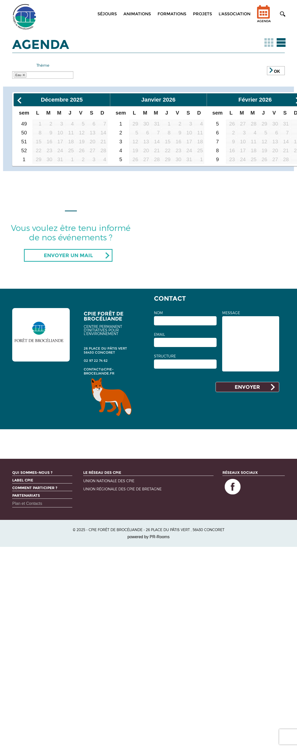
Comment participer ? (34, 488)
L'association (234, 13)
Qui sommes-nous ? (32, 472)
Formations (172, 13)
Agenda (264, 17)
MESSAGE (231, 313)
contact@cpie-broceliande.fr (99, 371)
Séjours (107, 13)
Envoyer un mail (68, 255)
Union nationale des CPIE (108, 481)
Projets (202, 13)
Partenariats (26, 495)
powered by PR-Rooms (148, 537)
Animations (137, 13)
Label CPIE (22, 480)
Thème (42, 65)
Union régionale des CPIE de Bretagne (122, 489)
